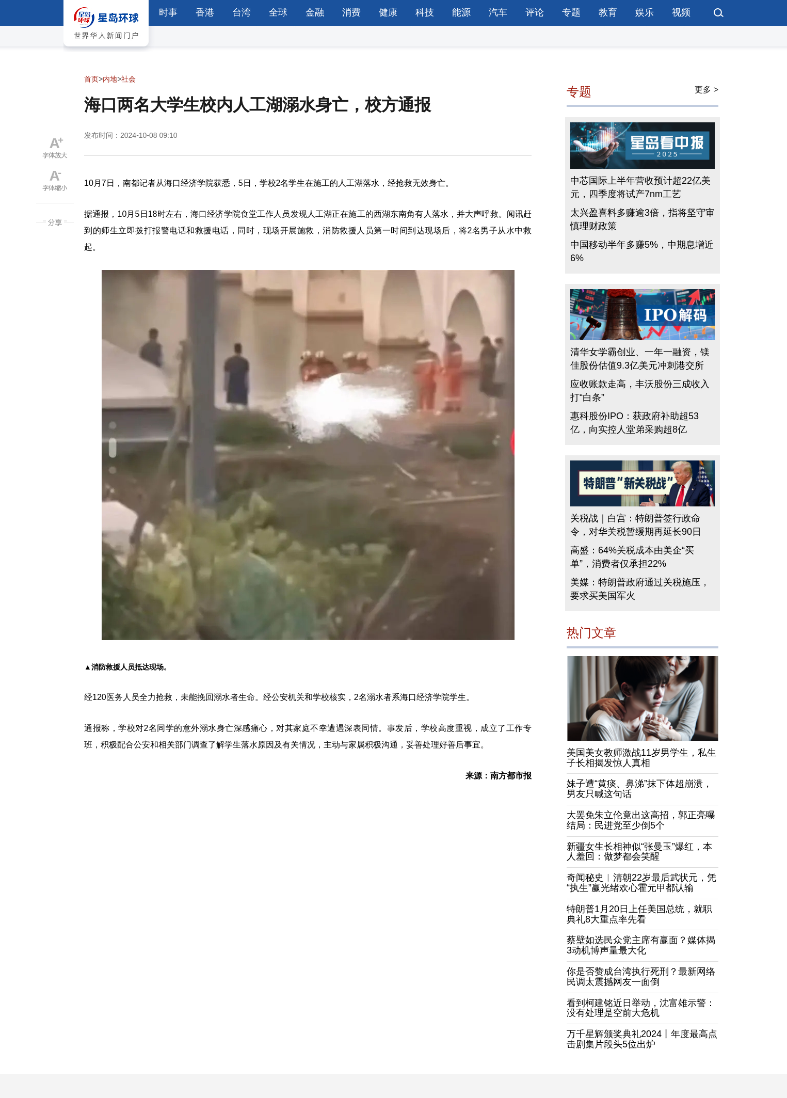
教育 (608, 12)
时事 (168, 12)
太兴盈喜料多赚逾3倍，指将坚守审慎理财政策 (642, 219)
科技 (424, 12)
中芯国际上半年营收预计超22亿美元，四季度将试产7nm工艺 (640, 187)
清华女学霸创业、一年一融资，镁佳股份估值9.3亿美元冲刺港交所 (640, 359)
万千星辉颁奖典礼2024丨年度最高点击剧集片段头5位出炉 (642, 1039)
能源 (461, 12)
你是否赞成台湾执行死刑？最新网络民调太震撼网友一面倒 (641, 976)
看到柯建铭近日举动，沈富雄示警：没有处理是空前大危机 (641, 1008)
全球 (278, 12)
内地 (110, 79)
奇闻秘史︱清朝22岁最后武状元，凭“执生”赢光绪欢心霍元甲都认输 (641, 882)
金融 (315, 12)
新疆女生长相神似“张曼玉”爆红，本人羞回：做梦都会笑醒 (639, 851)
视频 (681, 12)
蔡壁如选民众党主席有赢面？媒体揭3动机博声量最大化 (641, 945)
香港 (205, 12)
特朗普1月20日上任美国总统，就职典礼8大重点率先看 (639, 914)
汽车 (498, 12)
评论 (534, 12)
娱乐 (644, 12)
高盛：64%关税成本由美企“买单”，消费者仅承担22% (632, 557)
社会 (128, 79)
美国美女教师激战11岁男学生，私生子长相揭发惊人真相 (641, 757)
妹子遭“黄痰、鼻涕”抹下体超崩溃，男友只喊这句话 (639, 788)
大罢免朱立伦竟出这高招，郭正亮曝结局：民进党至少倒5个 (641, 820)
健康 (388, 12)
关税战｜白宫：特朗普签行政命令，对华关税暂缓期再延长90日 (635, 525)
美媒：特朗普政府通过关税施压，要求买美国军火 (640, 589)
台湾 (241, 12)
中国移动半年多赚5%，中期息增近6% (642, 251)
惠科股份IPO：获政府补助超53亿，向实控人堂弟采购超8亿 (634, 423)
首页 (91, 79)
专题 (571, 12)
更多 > (706, 89)
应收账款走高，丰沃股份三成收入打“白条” (640, 391)
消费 (351, 12)
